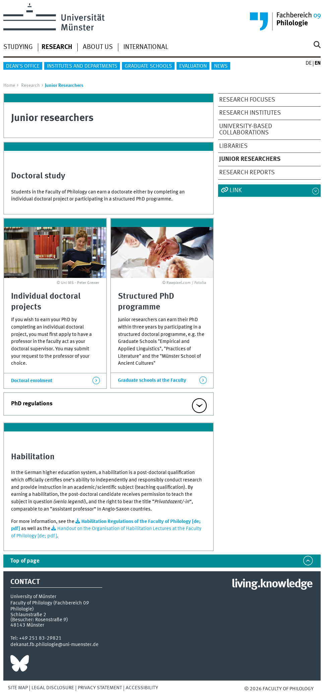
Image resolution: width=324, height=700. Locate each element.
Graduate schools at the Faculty (152, 380)
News (221, 66)
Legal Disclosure (52, 688)
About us (98, 47)
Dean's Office (23, 66)
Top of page (25, 561)
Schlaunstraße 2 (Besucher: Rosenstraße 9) (39, 617)
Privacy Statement (100, 688)
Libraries (233, 146)
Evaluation (193, 66)
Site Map (18, 688)
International (145, 47)
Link (236, 190)
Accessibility (142, 688)
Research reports (247, 173)
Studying (18, 47)
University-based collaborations (245, 129)
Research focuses (247, 100)
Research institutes (250, 113)
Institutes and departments (82, 66)
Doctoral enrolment (31, 381)
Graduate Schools (148, 66)
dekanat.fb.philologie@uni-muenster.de (54, 644)
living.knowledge (272, 584)
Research (30, 85)
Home (9, 85)
